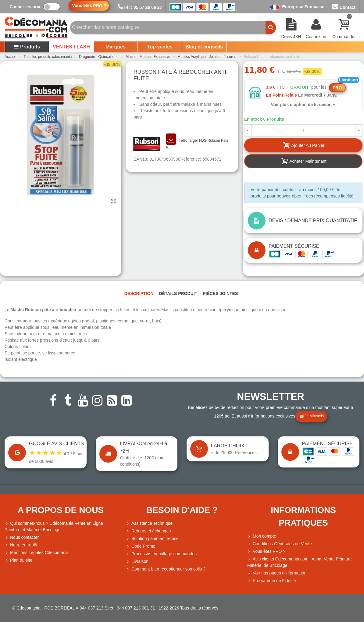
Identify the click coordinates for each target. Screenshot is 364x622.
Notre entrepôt (21, 545)
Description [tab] (139, 293)
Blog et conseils (204, 46)
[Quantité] (303, 130)
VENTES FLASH (71, 46)
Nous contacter (22, 537)
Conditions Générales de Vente (279, 544)
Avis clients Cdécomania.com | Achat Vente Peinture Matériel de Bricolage (299, 562)
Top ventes (160, 46)
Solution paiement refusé (152, 538)
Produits (27, 46)
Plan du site (18, 560)
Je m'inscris (311, 416)
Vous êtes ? (89, 5)
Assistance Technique (149, 523)
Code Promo (140, 546)
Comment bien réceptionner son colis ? (165, 569)
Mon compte (261, 536)
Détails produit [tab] (178, 293)
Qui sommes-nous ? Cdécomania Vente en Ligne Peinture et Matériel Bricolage (54, 526)
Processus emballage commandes (161, 554)
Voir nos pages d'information (276, 573)
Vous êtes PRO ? (269, 551)
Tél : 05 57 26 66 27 (139, 7)
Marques (115, 46)
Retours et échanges (148, 531)
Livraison (137, 561)
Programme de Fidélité (271, 581)
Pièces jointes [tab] (220, 293)
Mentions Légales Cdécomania (37, 552)
